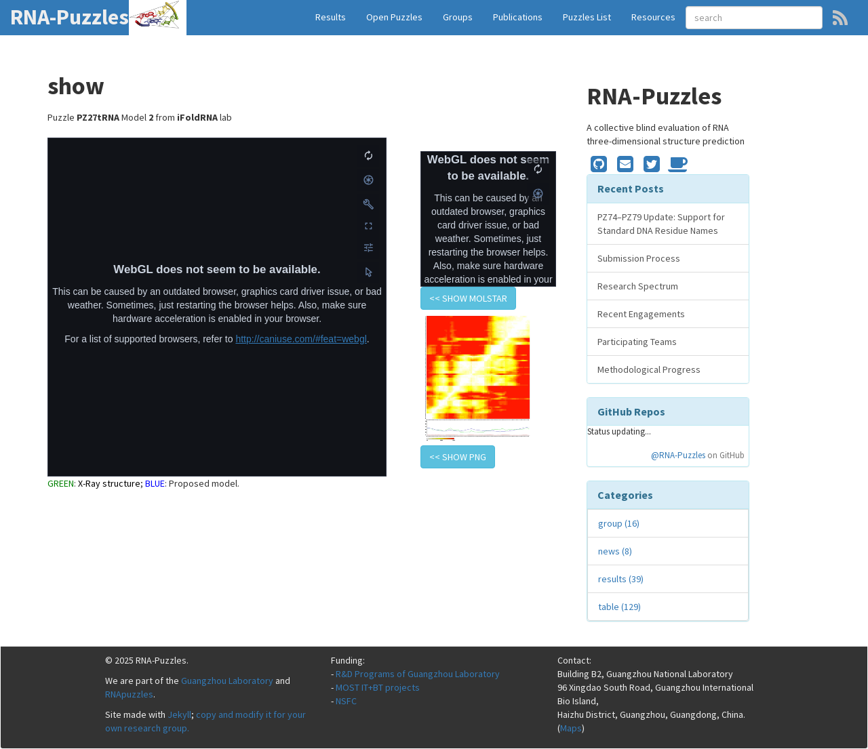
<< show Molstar (468, 298)
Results (330, 17)
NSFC (346, 701)
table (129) (619, 607)
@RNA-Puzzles (678, 455)
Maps (571, 728)
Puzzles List (587, 17)
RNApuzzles (129, 694)
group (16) (618, 523)
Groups (458, 17)
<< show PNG (457, 457)
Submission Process (638, 258)
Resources (653, 17)
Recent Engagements (641, 314)
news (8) (615, 551)
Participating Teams (637, 342)
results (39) (621, 579)
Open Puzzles (394, 17)
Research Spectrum (637, 286)
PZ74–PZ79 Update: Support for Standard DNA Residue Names (661, 224)
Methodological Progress (649, 369)
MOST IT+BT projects (378, 687)
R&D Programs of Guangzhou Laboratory (418, 674)
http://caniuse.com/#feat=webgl (300, 338)
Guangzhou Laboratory (227, 680)
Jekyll (179, 714)
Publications (517, 17)
